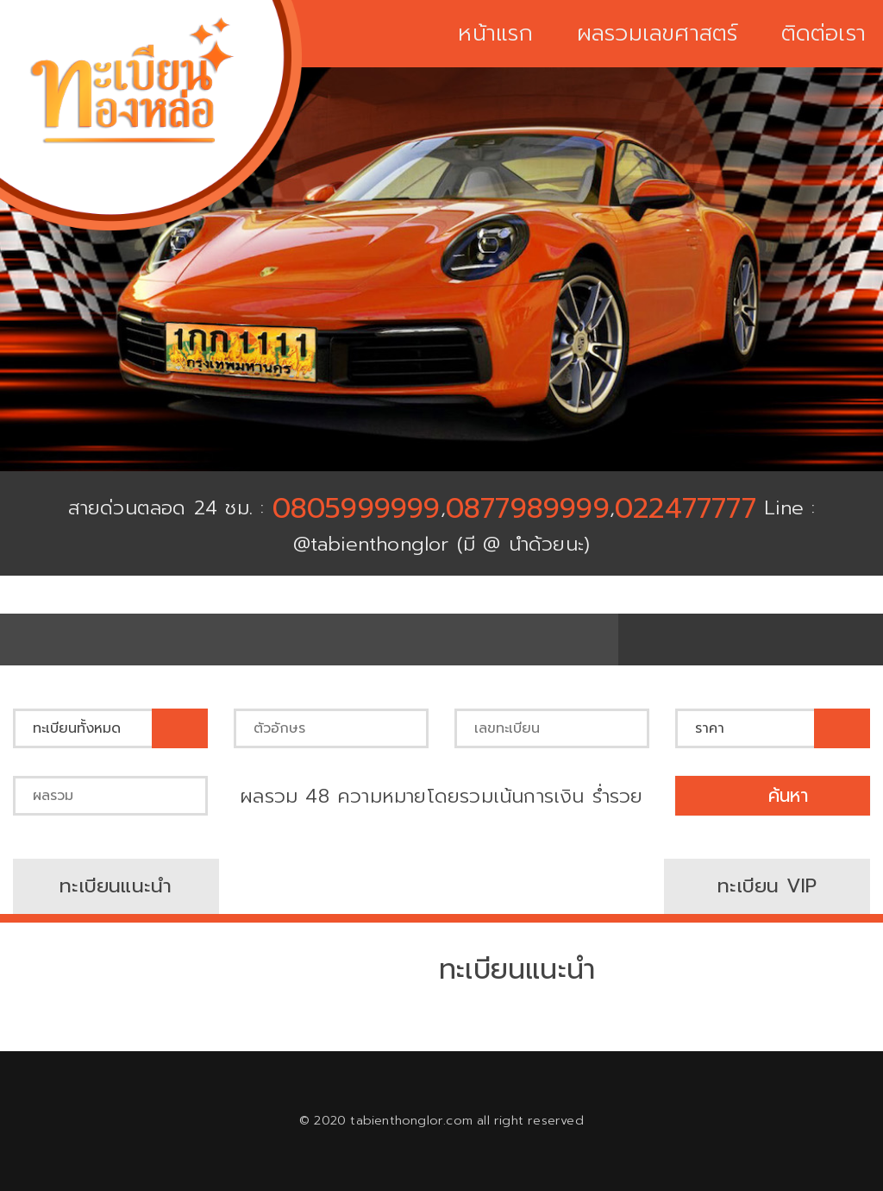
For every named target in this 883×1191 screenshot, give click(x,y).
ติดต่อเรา (823, 33)
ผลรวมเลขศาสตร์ (657, 33)
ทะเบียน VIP (767, 886)
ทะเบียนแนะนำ (115, 886)
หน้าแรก (495, 33)
